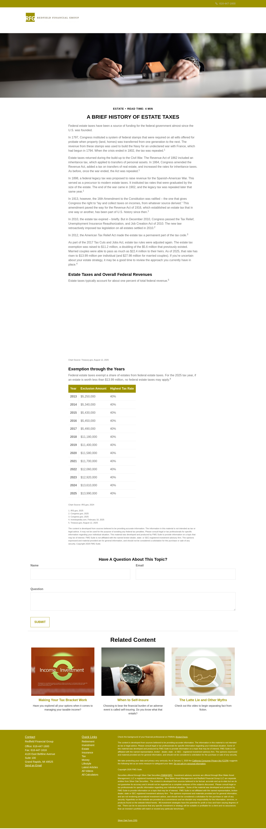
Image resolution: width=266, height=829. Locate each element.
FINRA (163, 776)
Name (34, 566)
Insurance (87, 753)
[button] (121, 20)
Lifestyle (86, 764)
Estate (85, 749)
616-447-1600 (226, 3)
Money (86, 760)
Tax (84, 756)
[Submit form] (40, 623)
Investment (88, 745)
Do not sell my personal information (190, 764)
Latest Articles (90, 768)
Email (140, 566)
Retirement (88, 742)
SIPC (170, 776)
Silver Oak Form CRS (127, 821)
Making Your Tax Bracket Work (63, 701)
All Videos (87, 771)
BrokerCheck (182, 737)
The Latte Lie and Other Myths (203, 701)
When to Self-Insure (133, 701)
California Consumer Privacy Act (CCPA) (210, 761)
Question (36, 589)
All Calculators (90, 775)
